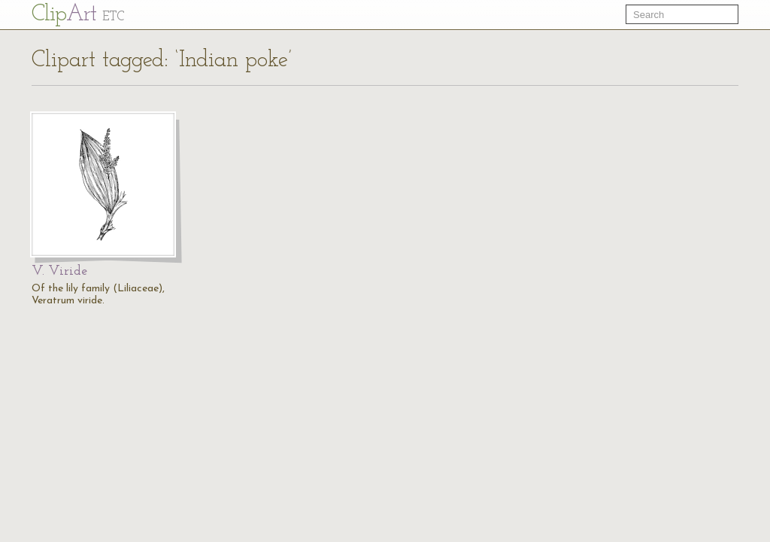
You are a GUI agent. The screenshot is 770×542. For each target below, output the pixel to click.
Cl (78, 14)
